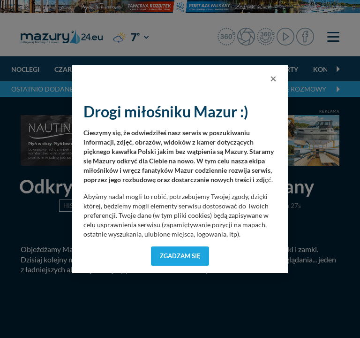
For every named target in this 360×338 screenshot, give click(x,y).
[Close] (273, 78)
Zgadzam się (180, 256)
